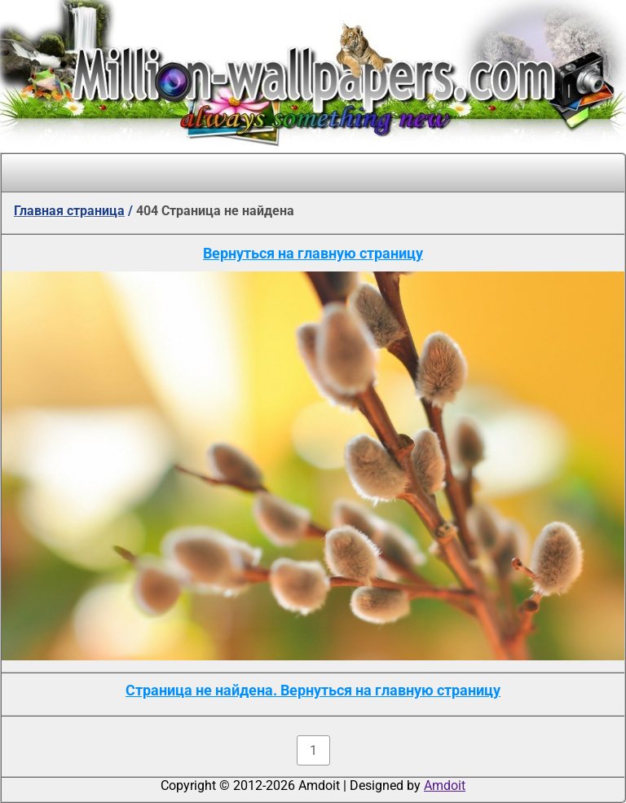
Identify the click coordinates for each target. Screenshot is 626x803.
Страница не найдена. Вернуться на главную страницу (313, 690)
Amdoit (444, 785)
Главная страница (69, 210)
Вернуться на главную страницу (313, 253)
